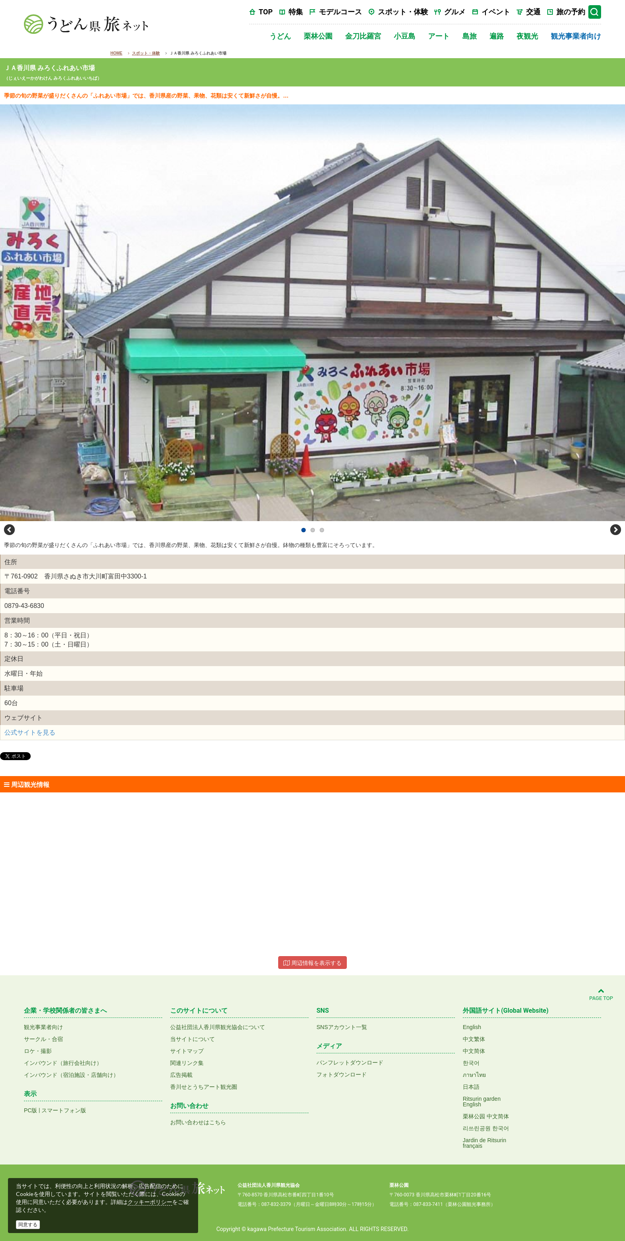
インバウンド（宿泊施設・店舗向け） (71, 1075)
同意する (27, 1224)
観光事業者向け (576, 36)
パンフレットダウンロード (349, 1062)
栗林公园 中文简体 (486, 1116)
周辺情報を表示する (312, 963)
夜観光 (527, 36)
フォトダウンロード (341, 1074)
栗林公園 (318, 36)
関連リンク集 (187, 1063)
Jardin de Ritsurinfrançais (484, 1143)
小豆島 (404, 36)
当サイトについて (192, 1039)
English (472, 1027)
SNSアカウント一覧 (341, 1027)
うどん (280, 36)
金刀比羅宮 (363, 36)
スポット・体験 (403, 12)
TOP (266, 12)
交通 (533, 12)
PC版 (30, 1110)
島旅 (469, 36)
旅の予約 (570, 12)
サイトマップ (187, 1051)
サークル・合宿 (43, 1039)
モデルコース (340, 12)
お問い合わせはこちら (198, 1122)
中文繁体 (474, 1039)
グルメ (455, 12)
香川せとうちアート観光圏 (203, 1087)
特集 (296, 12)
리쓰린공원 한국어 (486, 1128)
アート (439, 36)
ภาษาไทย (474, 1075)
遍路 (496, 36)
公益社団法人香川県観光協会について (217, 1027)
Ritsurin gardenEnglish (482, 1102)
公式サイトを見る (29, 732)
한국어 (471, 1063)
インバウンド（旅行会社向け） (63, 1063)
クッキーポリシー (150, 1202)
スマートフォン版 (63, 1110)
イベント (496, 12)
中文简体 (474, 1051)
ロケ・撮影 (38, 1051)
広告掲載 (181, 1075)
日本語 (471, 1087)
